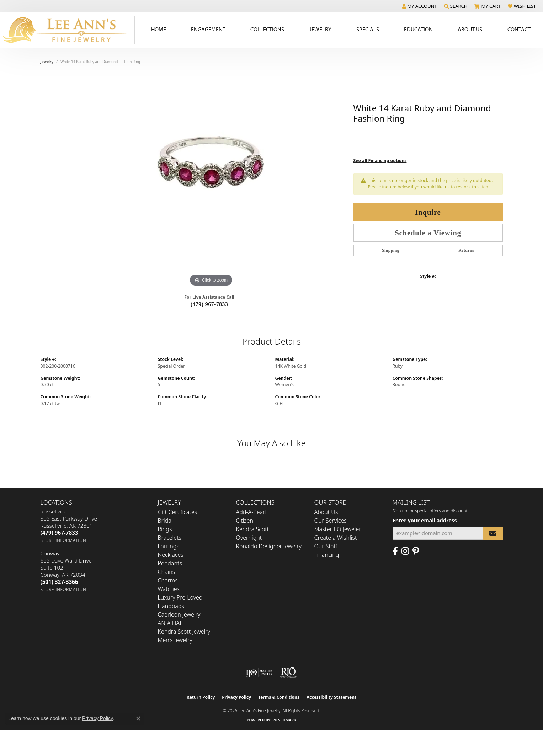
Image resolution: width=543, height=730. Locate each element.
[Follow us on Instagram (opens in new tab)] (405, 551)
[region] (211, 181)
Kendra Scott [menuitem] (252, 529)
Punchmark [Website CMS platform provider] (284, 720)
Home (158, 29)
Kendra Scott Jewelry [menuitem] (184, 631)
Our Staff (325, 546)
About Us (326, 512)
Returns (466, 250)
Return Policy (201, 697)
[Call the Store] (59, 532)
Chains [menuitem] (166, 572)
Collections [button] (267, 29)
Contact (519, 29)
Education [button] (418, 29)
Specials (367, 29)
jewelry (47, 61)
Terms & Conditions (278, 697)
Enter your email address (425, 520)
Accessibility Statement (331, 697)
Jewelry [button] (320, 29)
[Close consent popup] (138, 718)
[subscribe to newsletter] (492, 533)
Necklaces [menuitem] (170, 555)
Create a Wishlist (335, 538)
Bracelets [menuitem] (170, 538)
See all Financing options (380, 161)
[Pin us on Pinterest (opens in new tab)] (415, 551)
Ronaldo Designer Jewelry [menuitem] (269, 546)
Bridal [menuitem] (165, 520)
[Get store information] (63, 540)
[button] (419, 6)
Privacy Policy (236, 697)
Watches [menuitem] (169, 589)
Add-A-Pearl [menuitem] (251, 512)
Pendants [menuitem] (170, 563)
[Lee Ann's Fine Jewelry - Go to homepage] (67, 30)
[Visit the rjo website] (288, 673)
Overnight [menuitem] (249, 538)
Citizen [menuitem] (245, 520)
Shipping (390, 250)
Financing (326, 555)
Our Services (330, 520)
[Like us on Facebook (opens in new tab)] (395, 551)
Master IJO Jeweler (337, 529)
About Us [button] (470, 29)
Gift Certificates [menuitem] (177, 512)
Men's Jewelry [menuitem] (175, 640)
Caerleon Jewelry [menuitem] (179, 614)
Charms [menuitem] (168, 580)
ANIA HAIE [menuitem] (171, 623)
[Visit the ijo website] (259, 673)
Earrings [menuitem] (168, 546)
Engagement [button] (208, 29)
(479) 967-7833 (209, 304)
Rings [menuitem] (165, 529)
